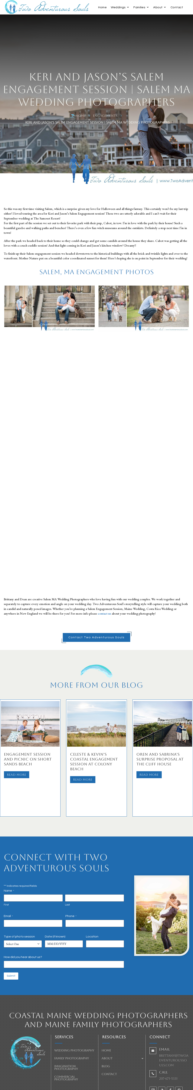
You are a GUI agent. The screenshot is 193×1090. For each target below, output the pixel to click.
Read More (16, 775)
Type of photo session (19, 911)
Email (8, 891)
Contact (177, 7)
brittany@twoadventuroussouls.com (173, 1035)
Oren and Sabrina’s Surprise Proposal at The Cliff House (160, 759)
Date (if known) (55, 911)
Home (102, 7)
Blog (106, 1041)
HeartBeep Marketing (107, 1083)
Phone (70, 891)
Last (67, 880)
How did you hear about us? (23, 932)
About (158, 7)
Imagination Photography (66, 1043)
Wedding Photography (74, 1026)
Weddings (118, 7)
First (6, 880)
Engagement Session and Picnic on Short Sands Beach (28, 759)
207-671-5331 (168, 1054)
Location (92, 911)
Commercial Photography (66, 1054)
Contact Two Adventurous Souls (96, 637)
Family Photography (71, 1033)
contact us (104, 613)
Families (139, 7)
